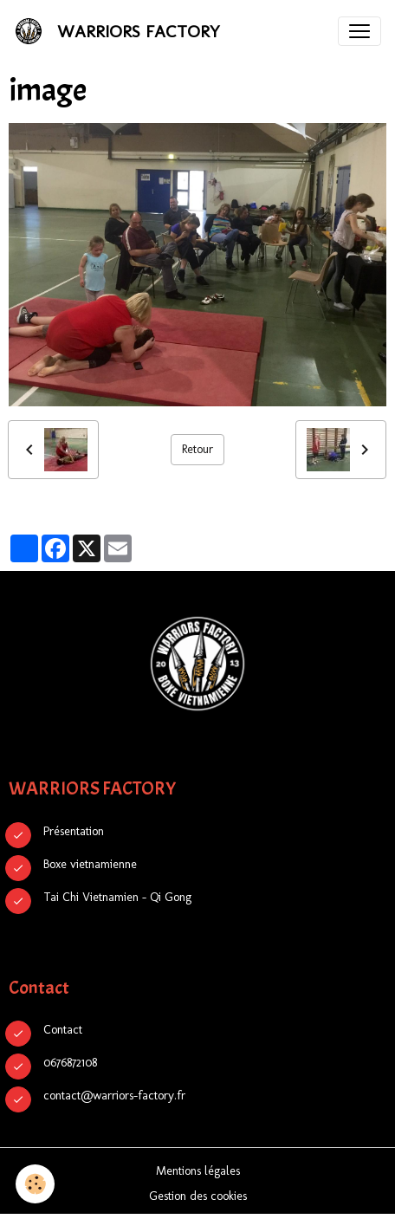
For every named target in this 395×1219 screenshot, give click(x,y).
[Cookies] (35, 1183)
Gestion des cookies (198, 1196)
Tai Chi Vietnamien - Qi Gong (117, 897)
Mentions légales (198, 1171)
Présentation (73, 831)
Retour (197, 449)
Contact (62, 1029)
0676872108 (70, 1062)
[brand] (120, 31)
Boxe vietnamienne (90, 864)
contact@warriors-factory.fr (114, 1095)
